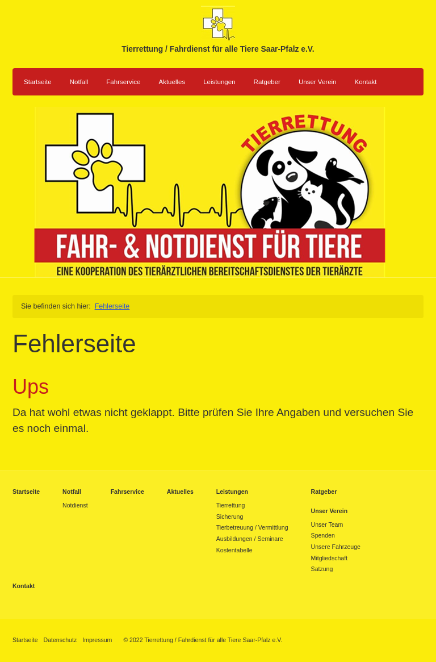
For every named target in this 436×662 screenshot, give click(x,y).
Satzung (322, 568)
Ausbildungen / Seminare (249, 538)
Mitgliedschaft (329, 558)
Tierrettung (230, 505)
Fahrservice (123, 81)
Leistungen (219, 81)
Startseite (38, 81)
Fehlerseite (112, 306)
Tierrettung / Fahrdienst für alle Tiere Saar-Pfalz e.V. (217, 48)
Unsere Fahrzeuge (335, 546)
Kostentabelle (234, 550)
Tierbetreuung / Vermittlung (252, 527)
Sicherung (230, 516)
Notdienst (75, 505)
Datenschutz (60, 639)
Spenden (323, 535)
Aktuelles (171, 81)
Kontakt (366, 81)
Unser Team (327, 524)
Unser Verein (318, 81)
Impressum (97, 639)
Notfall (79, 81)
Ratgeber (267, 81)
